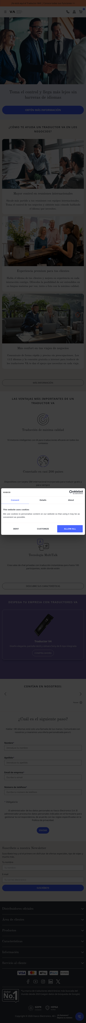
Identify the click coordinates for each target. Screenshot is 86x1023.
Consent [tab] (15, 500)
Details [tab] (43, 500)
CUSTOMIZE (43, 528)
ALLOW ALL (70, 528)
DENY (16, 528)
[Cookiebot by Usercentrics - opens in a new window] (71, 492)
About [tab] (71, 500)
